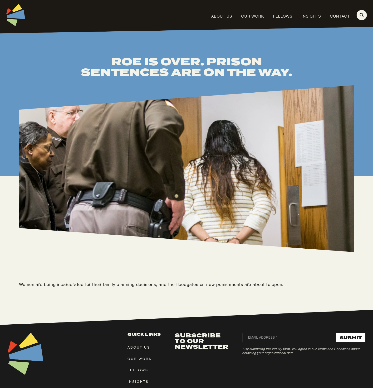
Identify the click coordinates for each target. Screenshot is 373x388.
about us (139, 347)
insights (138, 381)
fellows (138, 370)
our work (140, 359)
